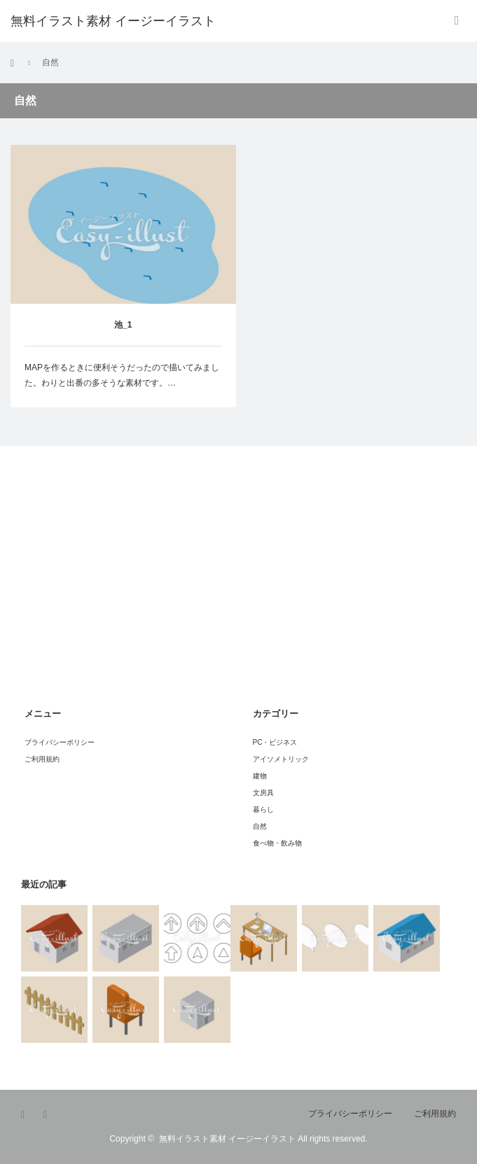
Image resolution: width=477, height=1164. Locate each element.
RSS (49, 1115)
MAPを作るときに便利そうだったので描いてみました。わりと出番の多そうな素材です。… (122, 375)
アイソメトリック (281, 759)
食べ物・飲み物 (277, 843)
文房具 (263, 793)
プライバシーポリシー (60, 742)
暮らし (263, 809)
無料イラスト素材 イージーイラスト (227, 1139)
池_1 (123, 325)
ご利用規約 (42, 759)
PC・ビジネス (275, 742)
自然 (260, 826)
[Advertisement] (126, 592)
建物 (260, 776)
